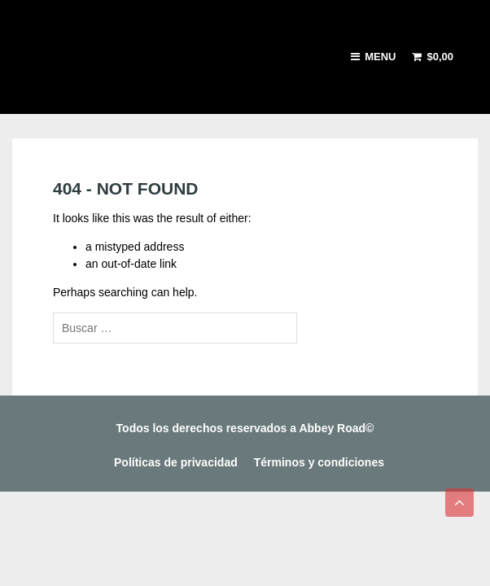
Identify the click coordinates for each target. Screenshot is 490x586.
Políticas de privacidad (176, 462)
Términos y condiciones (319, 462)
